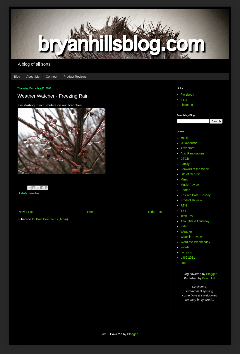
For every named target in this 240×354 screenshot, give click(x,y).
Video (185, 226)
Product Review (191, 200)
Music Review (190, 184)
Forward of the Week (195, 169)
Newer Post (26, 212)
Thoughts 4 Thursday (195, 221)
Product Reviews (74, 76)
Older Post (155, 212)
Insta (184, 99)
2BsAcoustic (189, 143)
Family (185, 164)
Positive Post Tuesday (196, 195)
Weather (34, 193)
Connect (51, 76)
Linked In (187, 105)
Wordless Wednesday (195, 242)
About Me (32, 76)
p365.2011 (188, 257)
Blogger (211, 274)
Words (185, 247)
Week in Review (191, 236)
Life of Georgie (191, 174)
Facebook (187, 94)
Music (185, 179)
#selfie (185, 138)
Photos (185, 190)
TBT (183, 210)
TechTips (187, 216)
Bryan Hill (208, 278)
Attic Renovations (192, 153)
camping (186, 252)
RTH (184, 205)
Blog (17, 76)
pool (183, 263)
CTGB (185, 158)
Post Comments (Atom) (52, 219)
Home (91, 212)
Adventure (188, 148)
